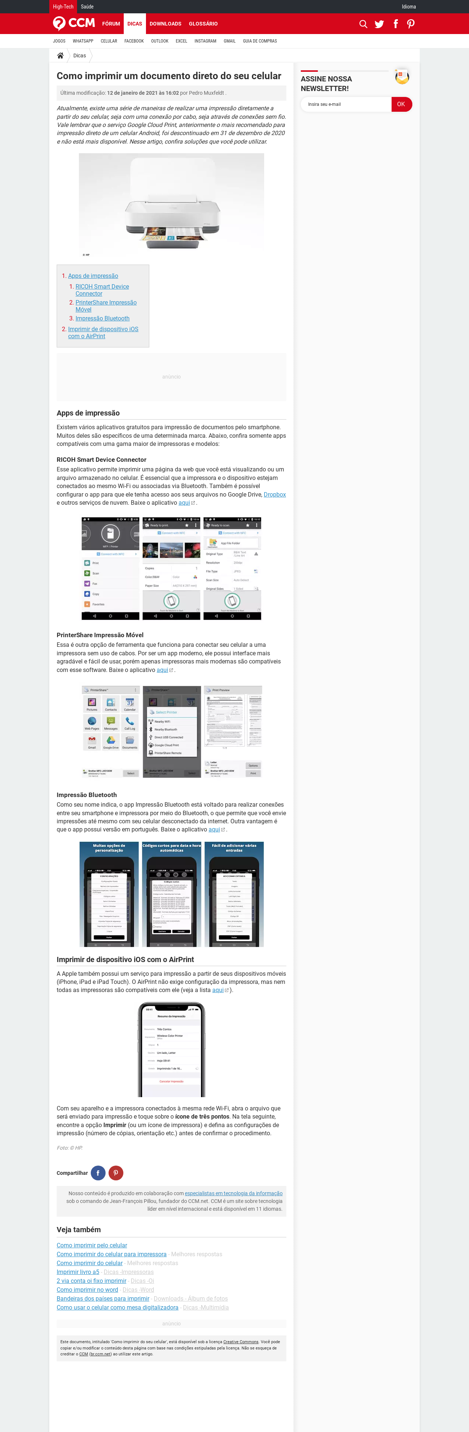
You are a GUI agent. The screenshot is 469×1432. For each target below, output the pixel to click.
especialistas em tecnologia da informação (234, 1193)
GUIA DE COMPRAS (260, 41)
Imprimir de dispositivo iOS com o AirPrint (103, 333)
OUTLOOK (160, 41)
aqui (184, 502)
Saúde (87, 7)
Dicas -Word (138, 1289)
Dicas (134, 24)
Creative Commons (241, 1341)
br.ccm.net (100, 1354)
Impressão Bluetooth (103, 318)
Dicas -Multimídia (206, 1307)
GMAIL (230, 41)
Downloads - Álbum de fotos (191, 1298)
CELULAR (109, 41)
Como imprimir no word (87, 1289)
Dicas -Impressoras (129, 1271)
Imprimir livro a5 (78, 1271)
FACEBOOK (134, 41)
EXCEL (181, 41)
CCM (83, 1354)
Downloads (166, 24)
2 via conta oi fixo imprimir (91, 1280)
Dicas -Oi (142, 1280)
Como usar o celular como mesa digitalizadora (118, 1307)
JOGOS (59, 41)
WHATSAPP (83, 41)
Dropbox (275, 494)
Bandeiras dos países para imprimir (103, 1298)
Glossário (203, 24)
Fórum (111, 24)
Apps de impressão (93, 275)
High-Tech (63, 7)
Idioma (409, 7)
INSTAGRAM (205, 41)
